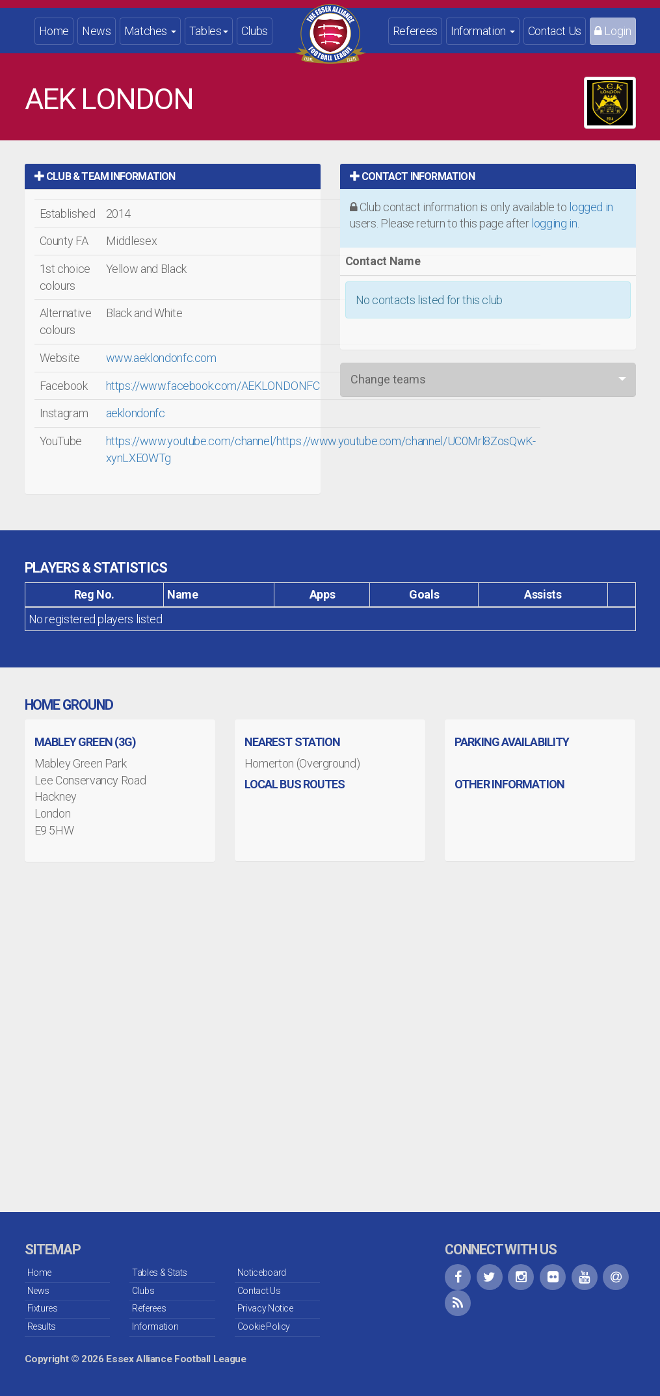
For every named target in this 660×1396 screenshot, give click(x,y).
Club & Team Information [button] (105, 176)
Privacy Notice (265, 1308)
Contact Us (554, 31)
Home (54, 31)
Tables (208, 31)
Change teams (388, 379)
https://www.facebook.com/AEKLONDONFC (213, 386)
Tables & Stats (159, 1272)
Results (41, 1326)
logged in (591, 207)
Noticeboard (261, 1272)
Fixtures (42, 1308)
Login (612, 31)
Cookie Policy (263, 1326)
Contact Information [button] (412, 176)
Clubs (254, 31)
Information (483, 31)
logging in (554, 223)
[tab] (173, 176)
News (96, 31)
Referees (415, 31)
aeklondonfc (135, 413)
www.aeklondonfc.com (161, 358)
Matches (150, 31)
